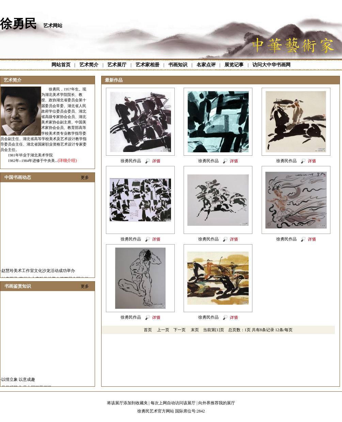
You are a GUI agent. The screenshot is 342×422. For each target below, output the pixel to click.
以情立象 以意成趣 (18, 383)
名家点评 (206, 64)
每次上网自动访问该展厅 (173, 403)
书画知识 (177, 64)
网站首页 (61, 64)
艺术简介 (88, 64)
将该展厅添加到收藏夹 (127, 403)
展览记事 (234, 64)
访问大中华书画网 (271, 64)
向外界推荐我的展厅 (216, 403)
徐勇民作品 (131, 160)
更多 (85, 177)
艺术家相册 (147, 64)
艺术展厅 (116, 64)
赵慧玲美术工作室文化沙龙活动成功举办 (38, 274)
